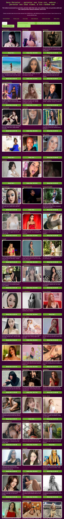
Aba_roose (25, 439)
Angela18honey (26, 463)
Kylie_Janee (25, 294)
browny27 (25, 101)
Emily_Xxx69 (5, 198)
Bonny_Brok (46, 367)
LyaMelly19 (46, 390)
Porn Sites (25, 18)
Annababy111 (26, 246)
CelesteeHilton (47, 101)
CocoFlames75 (47, 415)
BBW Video (56, 18)
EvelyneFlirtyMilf (47, 174)
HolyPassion (46, 53)
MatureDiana (25, 390)
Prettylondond (26, 53)
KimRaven (45, 222)
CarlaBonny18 (47, 439)
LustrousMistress (7, 390)
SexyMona (46, 78)
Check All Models (23, 23)
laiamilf (4, 222)
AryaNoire (5, 319)
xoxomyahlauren (6, 367)
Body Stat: (11, 50)
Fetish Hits (38, 516)
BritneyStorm (5, 174)
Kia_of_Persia (47, 270)
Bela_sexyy (46, 126)
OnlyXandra (46, 246)
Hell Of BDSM (6, 18)
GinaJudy (4, 270)
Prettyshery (25, 126)
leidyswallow (26, 150)
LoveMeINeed (26, 270)
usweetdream (5, 415)
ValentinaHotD (47, 294)
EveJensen (25, 30)
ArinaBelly (5, 439)
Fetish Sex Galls (46, 18)
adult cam (37, 502)
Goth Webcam (34, 18)
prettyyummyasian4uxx (49, 198)
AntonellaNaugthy (7, 78)
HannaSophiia (26, 198)
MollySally (25, 78)
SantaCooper (5, 30)
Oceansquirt (5, 126)
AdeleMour (46, 342)
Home (4, 23)
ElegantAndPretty (27, 319)
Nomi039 (24, 415)
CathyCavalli (5, 101)
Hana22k (4, 150)
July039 (24, 367)
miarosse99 (46, 463)
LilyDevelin (5, 53)
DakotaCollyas (6, 342)
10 (58, 23)
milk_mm (4, 294)
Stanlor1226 (46, 319)
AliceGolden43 (6, 463)
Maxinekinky (25, 342)
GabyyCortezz (6, 246)
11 (19, 26)
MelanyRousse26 (27, 174)
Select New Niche (8, 26)
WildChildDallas (47, 150)
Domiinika (45, 30)
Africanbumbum (26, 222)
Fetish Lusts (16, 18)
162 (26, 26)
